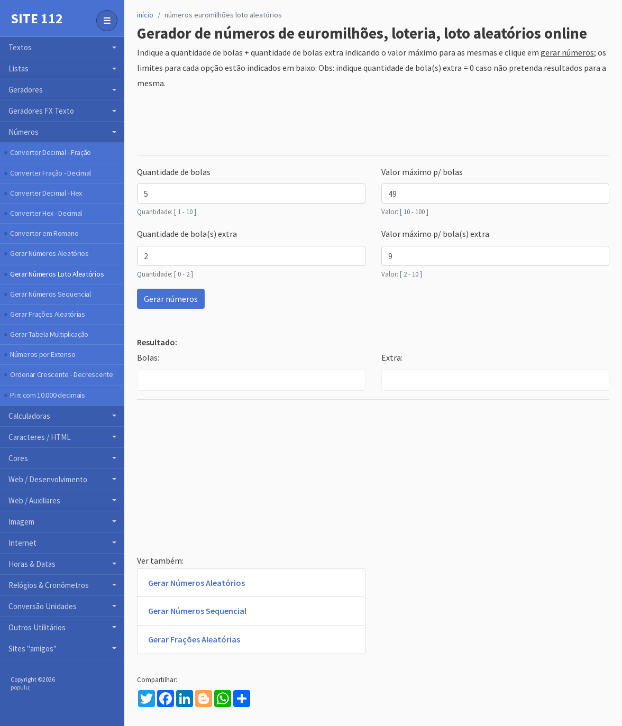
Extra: (392, 357)
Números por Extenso (42, 354)
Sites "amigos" (32, 649)
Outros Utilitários (37, 627)
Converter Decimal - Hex (46, 193)
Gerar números (171, 298)
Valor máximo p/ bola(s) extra (435, 233)
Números (23, 132)
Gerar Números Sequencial (50, 294)
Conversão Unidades (42, 606)
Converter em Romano (44, 233)
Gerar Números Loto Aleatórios (57, 274)
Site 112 (37, 18)
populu (20, 687)
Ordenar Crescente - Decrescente (61, 374)
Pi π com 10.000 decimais (47, 395)
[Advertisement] (329, 123)
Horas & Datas (32, 564)
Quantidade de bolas (174, 172)
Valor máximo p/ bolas (422, 172)
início (145, 15)
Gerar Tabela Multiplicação (49, 334)
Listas (18, 68)
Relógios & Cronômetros (48, 585)
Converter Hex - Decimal (46, 213)
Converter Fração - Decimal (50, 173)
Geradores (25, 90)
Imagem (21, 522)
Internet (22, 543)
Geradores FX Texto (41, 111)
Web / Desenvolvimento (47, 479)
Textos (20, 47)
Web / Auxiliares (34, 500)
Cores (18, 458)
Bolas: (148, 357)
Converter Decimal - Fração (50, 152)
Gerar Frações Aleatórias (47, 314)
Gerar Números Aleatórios (49, 253)
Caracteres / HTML (39, 437)
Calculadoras (29, 416)
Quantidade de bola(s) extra (187, 233)
